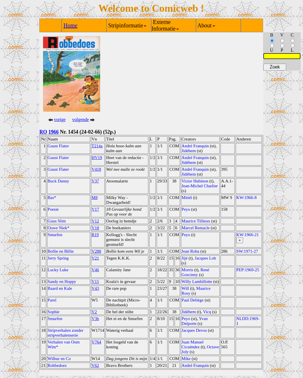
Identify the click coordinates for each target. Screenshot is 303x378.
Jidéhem (188, 150)
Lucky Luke (58, 270)
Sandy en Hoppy (62, 281)
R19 (95, 234)
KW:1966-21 (247, 234)
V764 (96, 342)
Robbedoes (57, 365)
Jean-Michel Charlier (199, 186)
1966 (54, 132)
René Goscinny (195, 272)
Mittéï (186, 197)
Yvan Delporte (194, 321)
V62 (95, 365)
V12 (95, 221)
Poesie (53, 209)
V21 (95, 258)
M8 (95, 197)
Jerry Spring (58, 258)
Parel (52, 300)
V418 (96, 169)
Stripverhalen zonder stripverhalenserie (65, 332)
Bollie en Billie (61, 251)
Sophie (54, 311)
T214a (97, 146)
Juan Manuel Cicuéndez (192, 344)
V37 (95, 181)
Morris (187, 270)
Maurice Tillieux (195, 221)
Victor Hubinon (194, 181)
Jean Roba (190, 251)
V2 (94, 311)
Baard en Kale (60, 288)
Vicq (207, 311)
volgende (80, 119)
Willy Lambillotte (196, 281)
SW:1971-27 (247, 251)
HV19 (97, 157)
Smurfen (55, 234)
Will (185, 288)
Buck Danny (58, 181)
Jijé (184, 258)
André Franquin (195, 146)
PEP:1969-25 (247, 270)
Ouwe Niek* (58, 228)
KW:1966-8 (246, 197)
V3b (95, 318)
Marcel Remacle (195, 228)
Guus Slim (57, 221)
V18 (95, 228)
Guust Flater (58, 146)
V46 (95, 270)
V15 (95, 281)
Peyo (185, 209)
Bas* (52, 197)
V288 (96, 251)
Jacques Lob (205, 258)
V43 (95, 288)
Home (70, 25)
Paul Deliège (192, 300)
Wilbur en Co (59, 358)
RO (43, 132)
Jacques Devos (194, 330)
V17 (95, 209)
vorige (60, 119)
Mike (186, 358)
